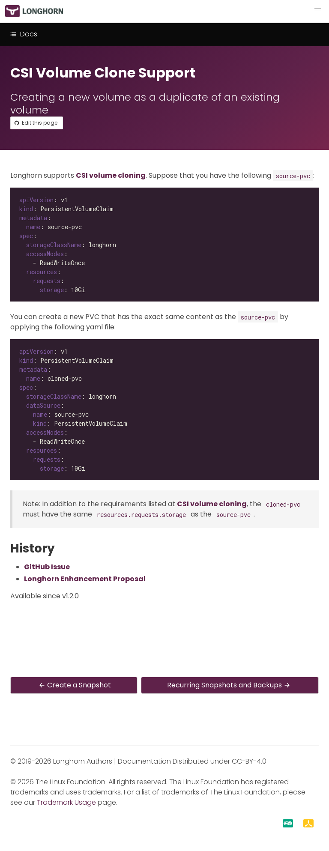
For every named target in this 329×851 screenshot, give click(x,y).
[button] (318, 11)
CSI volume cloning (111, 175)
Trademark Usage (66, 802)
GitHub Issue (47, 567)
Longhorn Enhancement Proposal (85, 579)
